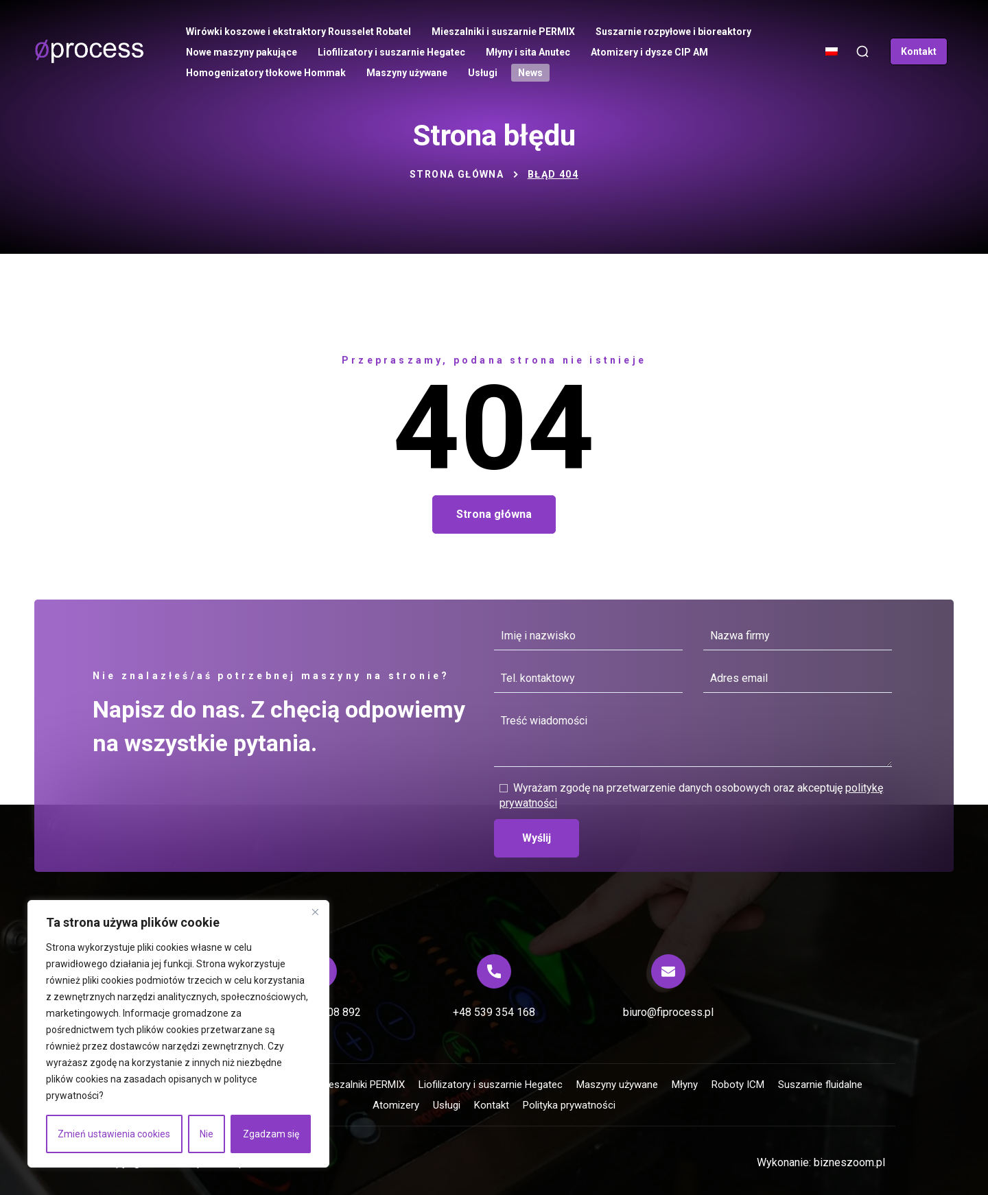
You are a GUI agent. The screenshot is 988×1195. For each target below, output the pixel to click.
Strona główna (457, 174)
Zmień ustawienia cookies (114, 1133)
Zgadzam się (271, 1133)
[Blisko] (315, 911)
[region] (178, 1034)
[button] (862, 52)
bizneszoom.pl (849, 1162)
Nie (206, 1133)
